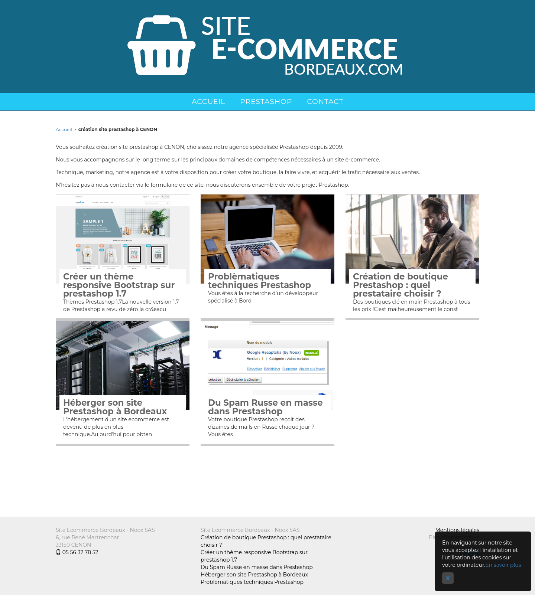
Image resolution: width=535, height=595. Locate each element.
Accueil (208, 101)
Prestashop (266, 101)
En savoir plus (503, 565)
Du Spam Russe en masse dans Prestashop (265, 407)
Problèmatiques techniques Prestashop (259, 281)
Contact (325, 101)
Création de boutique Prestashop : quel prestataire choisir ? (400, 285)
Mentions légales (457, 530)
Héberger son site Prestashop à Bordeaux (115, 407)
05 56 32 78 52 (77, 552)
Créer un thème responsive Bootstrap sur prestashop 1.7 (119, 285)
